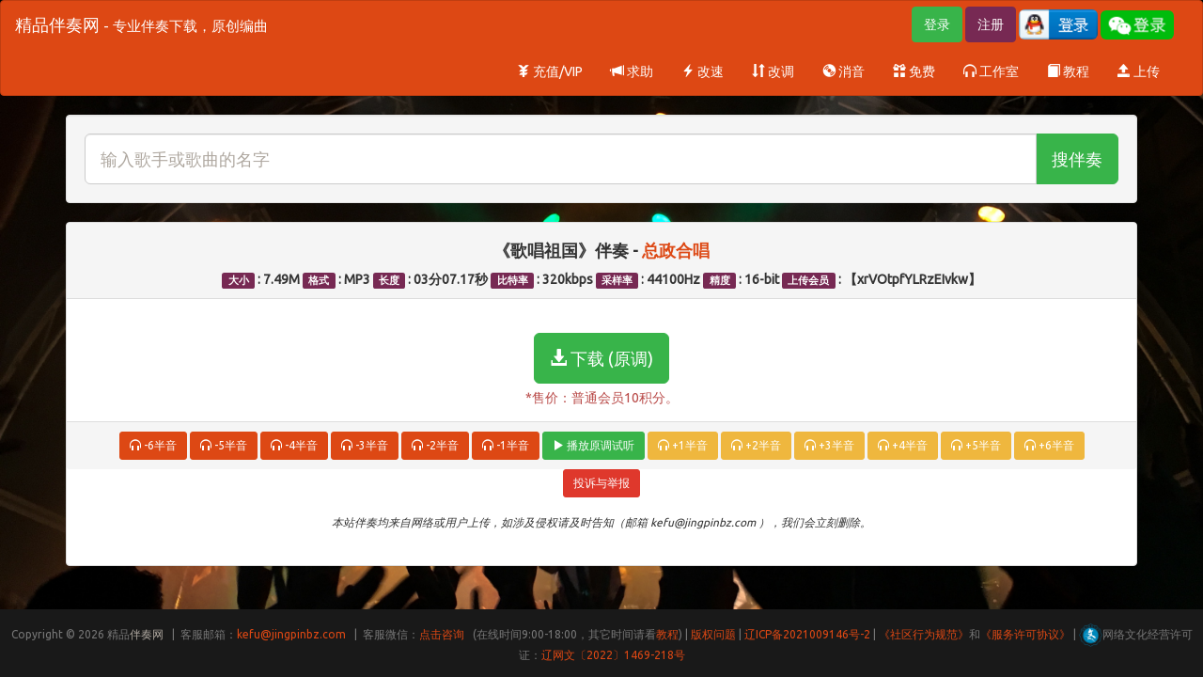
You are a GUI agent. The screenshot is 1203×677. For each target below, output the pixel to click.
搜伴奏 (1077, 159)
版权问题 (713, 634)
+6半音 (1049, 445)
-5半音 (223, 445)
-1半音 (505, 445)
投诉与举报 (601, 483)
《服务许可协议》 (1025, 634)
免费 (914, 71)
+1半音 (683, 445)
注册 (990, 24)
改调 (773, 71)
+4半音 (903, 445)
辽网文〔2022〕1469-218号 (613, 655)
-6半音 (153, 445)
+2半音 (756, 445)
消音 (843, 71)
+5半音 (976, 445)
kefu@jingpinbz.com (291, 634)
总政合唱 (676, 250)
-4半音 (294, 445)
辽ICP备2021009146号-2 (807, 634)
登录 (937, 24)
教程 (1068, 71)
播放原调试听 (593, 445)
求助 (632, 71)
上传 (1138, 71)
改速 (702, 71)
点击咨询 (441, 634)
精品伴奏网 (141, 24)
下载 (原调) (601, 358)
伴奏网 (147, 634)
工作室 (991, 71)
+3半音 (829, 445)
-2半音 (435, 445)
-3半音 (364, 445)
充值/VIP (550, 71)
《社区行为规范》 (924, 634)
